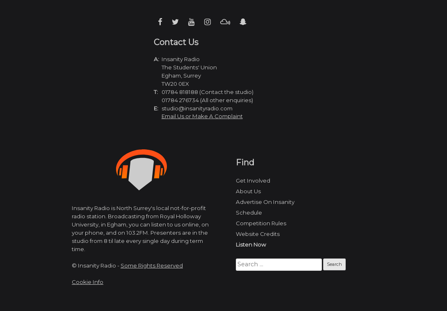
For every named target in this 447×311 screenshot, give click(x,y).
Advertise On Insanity (265, 202)
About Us (248, 191)
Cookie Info (87, 282)
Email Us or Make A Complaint (202, 116)
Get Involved (253, 180)
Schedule (249, 212)
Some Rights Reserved (152, 265)
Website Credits (258, 234)
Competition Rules (261, 223)
